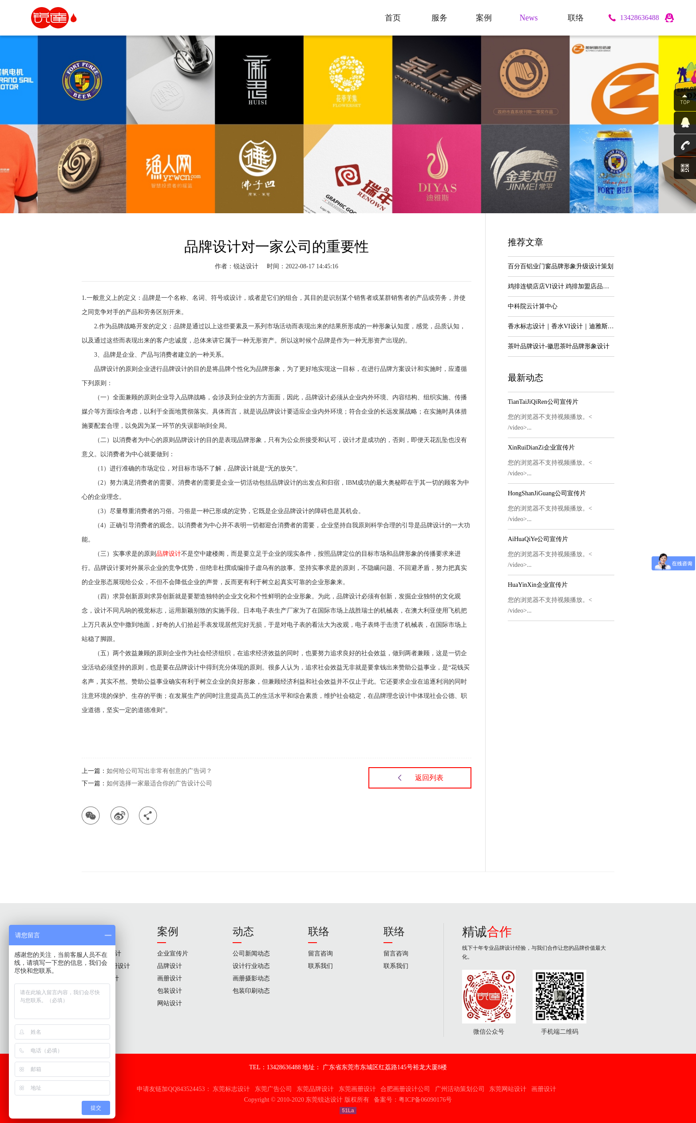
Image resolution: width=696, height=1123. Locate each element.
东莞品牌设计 (315, 1089)
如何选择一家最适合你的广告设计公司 (159, 783)
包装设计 (169, 991)
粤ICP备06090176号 (425, 1099)
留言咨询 (320, 953)
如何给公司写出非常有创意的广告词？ (159, 771)
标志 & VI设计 (101, 953)
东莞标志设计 (231, 1089)
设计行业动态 (251, 966)
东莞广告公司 (273, 1089)
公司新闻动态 (251, 953)
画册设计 (169, 978)
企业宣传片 (172, 953)
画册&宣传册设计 (106, 966)
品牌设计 (168, 553)
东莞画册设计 (357, 1089)
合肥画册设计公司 (405, 1089)
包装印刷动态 (251, 991)
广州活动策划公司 (460, 1089)
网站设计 (94, 991)
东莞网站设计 (507, 1089)
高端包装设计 (100, 978)
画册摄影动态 (251, 978)
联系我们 (320, 966)
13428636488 (639, 17)
